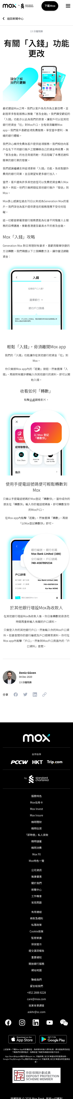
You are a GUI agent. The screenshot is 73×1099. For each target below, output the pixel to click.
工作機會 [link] (36, 896)
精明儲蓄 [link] (36, 841)
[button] (68, 6)
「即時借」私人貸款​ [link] (36, 835)
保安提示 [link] (36, 944)
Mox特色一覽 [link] (36, 861)
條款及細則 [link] (36, 918)
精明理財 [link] (36, 822)
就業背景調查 (36, 1005)
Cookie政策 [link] (36, 931)
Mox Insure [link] (36, 815)
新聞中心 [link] (36, 889)
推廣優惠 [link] (36, 876)
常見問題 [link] (36, 902)
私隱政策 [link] (36, 925)
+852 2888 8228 (36, 992)
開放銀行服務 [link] (36, 964)
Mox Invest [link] (36, 809)
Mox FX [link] (36, 854)
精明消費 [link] (36, 848)
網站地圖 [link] (36, 970)
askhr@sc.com (37, 1012)
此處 (32, 400)
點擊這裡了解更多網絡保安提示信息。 (45, 1052)
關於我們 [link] (36, 883)
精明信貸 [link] (36, 828)
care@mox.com (36, 999)
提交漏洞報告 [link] (36, 951)
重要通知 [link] (36, 957)
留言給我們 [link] (36, 986)
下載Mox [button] (49, 6)
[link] (9, 6)
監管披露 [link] (36, 938)
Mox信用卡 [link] (36, 802)
